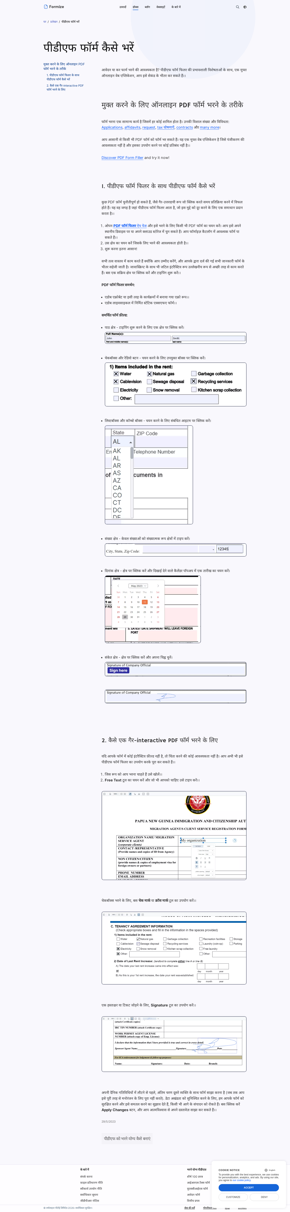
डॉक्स (135, 7)
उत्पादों (122, 7)
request (147, 127)
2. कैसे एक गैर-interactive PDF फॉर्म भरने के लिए (66, 87)
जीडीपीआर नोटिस (89, 1200)
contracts (183, 127)
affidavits (131, 127)
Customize (233, 1197)
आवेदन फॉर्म (193, 1194)
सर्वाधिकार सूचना (89, 1194)
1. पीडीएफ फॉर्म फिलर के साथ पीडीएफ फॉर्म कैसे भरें (63, 77)
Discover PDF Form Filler (122, 158)
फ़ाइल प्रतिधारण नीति (91, 1182)
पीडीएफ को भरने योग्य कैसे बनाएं (127, 1138)
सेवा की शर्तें (184, 1208)
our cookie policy (242, 1180)
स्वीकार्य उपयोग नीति (91, 1188)
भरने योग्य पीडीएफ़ (197, 1169)
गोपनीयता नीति (206, 1208)
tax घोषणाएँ (164, 127)
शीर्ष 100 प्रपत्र (195, 1176)
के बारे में (84, 1169)
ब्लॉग (147, 7)
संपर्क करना (86, 1176)
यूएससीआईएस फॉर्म (197, 1188)
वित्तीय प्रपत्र (193, 1200)
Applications (112, 127)
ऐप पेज (129, 226)
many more (207, 127)
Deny (264, 1197)
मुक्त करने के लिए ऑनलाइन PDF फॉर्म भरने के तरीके (63, 66)
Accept (249, 1187)
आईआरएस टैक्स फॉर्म (198, 1182)
